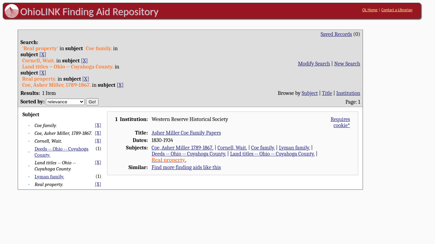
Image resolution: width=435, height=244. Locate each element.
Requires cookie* (340, 122)
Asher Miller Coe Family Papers (186, 133)
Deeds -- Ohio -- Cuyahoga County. (189, 154)
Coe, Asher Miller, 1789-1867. (182, 148)
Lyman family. (49, 177)
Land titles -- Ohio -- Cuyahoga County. (272, 154)
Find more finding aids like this (186, 167)
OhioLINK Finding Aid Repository (89, 11)
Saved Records (336, 34)
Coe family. (263, 148)
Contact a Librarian (397, 9)
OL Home (370, 9)
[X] (42, 55)
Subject (310, 93)
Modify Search (314, 64)
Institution (348, 93)
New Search (347, 64)
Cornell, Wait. (232, 148)
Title (327, 93)
